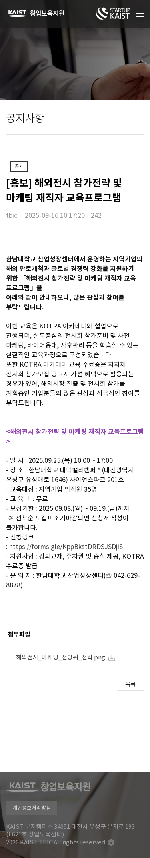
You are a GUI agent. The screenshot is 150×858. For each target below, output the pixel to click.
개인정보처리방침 (31, 808)
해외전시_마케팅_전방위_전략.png (60, 657)
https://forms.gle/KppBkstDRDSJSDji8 (66, 547)
